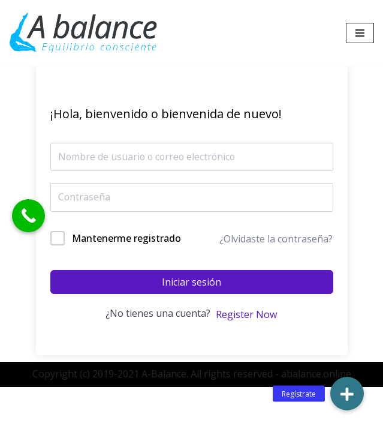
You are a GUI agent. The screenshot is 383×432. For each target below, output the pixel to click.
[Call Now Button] (28, 215)
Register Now (246, 314)
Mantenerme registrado (126, 238)
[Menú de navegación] (360, 33)
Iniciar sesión (191, 282)
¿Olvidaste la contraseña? (276, 238)
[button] (347, 393)
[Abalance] (84, 33)
